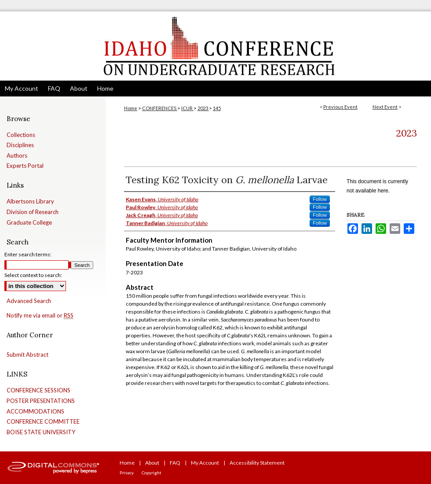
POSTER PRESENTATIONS (41, 401)
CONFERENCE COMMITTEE (43, 421)
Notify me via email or (40, 315)
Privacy (127, 472)
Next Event (385, 107)
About (152, 462)
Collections (21, 135)
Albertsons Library (30, 201)
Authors (17, 155)
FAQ (175, 462)
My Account (205, 462)
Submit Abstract (27, 354)
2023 (203, 108)
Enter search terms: (27, 254)
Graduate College (29, 222)
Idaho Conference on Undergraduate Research (215, 46)
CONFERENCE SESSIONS (38, 390)
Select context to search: (33, 275)
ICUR (187, 108)
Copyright (151, 472)
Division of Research (32, 212)
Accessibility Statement (257, 462)
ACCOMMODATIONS (35, 411)
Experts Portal (25, 166)
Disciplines (20, 145)
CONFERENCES (159, 108)
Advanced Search (29, 300)
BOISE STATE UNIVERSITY (41, 432)
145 (217, 108)
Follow (320, 199)
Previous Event (340, 107)
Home (130, 108)
